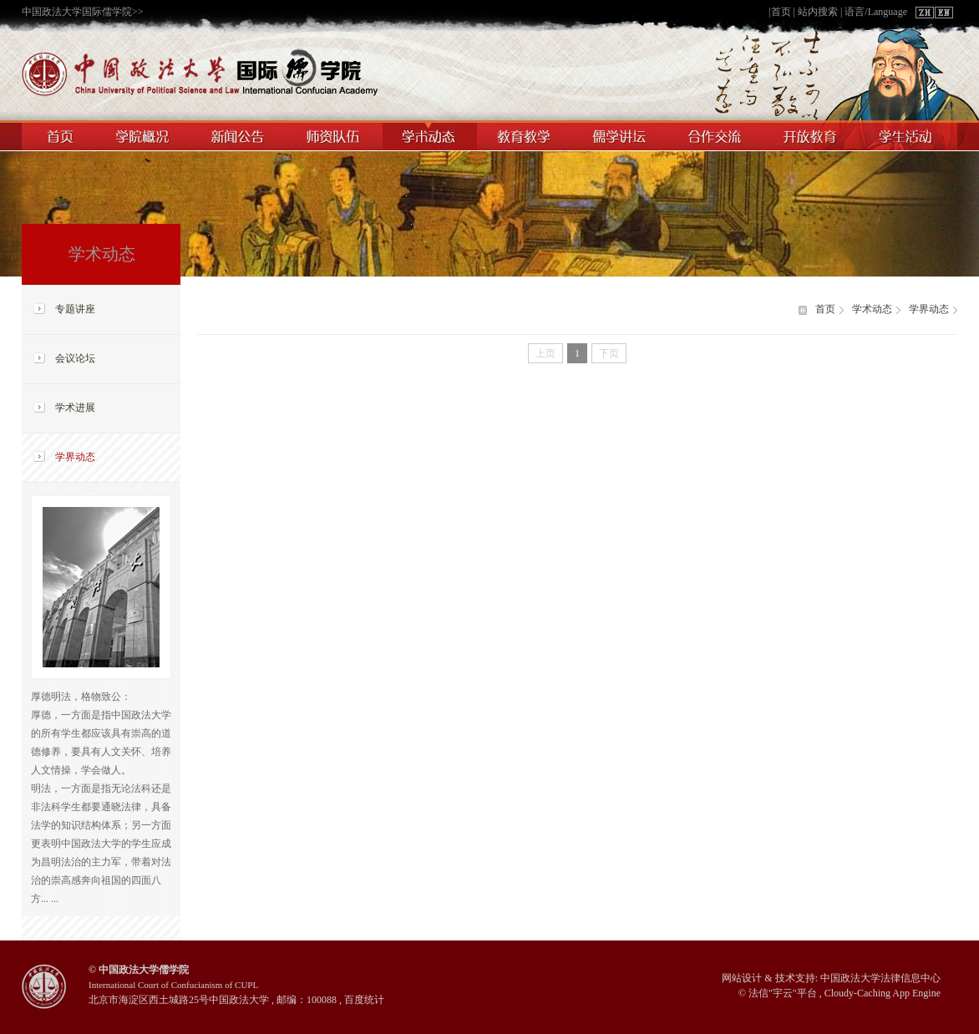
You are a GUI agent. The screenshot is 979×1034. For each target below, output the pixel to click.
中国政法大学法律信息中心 (880, 978)
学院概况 (143, 135)
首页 (781, 12)
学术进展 (75, 407)
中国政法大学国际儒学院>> (83, 12)
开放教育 (813, 135)
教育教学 (525, 135)
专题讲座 (75, 309)
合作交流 (717, 135)
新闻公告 (238, 135)
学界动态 (75, 457)
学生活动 (909, 135)
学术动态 (430, 135)
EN (943, 12)
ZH (925, 12)
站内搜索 (818, 12)
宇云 (783, 993)
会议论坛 (75, 358)
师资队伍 (335, 135)
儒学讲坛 (621, 135)
